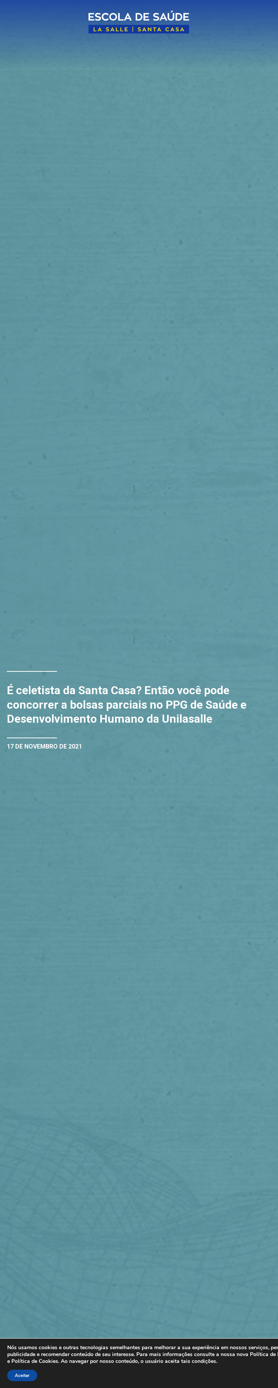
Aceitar (22, 1375)
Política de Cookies (34, 1361)
